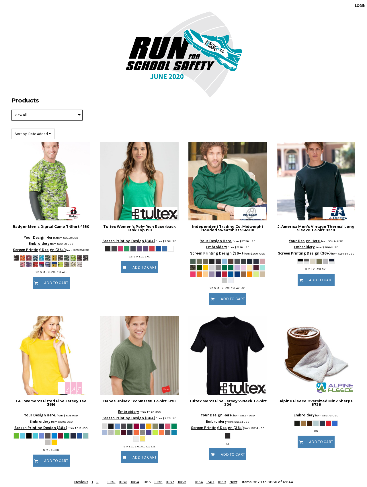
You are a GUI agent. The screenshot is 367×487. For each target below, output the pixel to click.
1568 (222, 482)
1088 (182, 482)
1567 (210, 482)
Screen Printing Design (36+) (39, 250)
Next (233, 482)
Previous (81, 482)
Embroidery (39, 243)
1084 (135, 482)
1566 (199, 482)
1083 (123, 482)
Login (360, 5)
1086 (158, 482)
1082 (111, 482)
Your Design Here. (40, 237)
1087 (170, 482)
